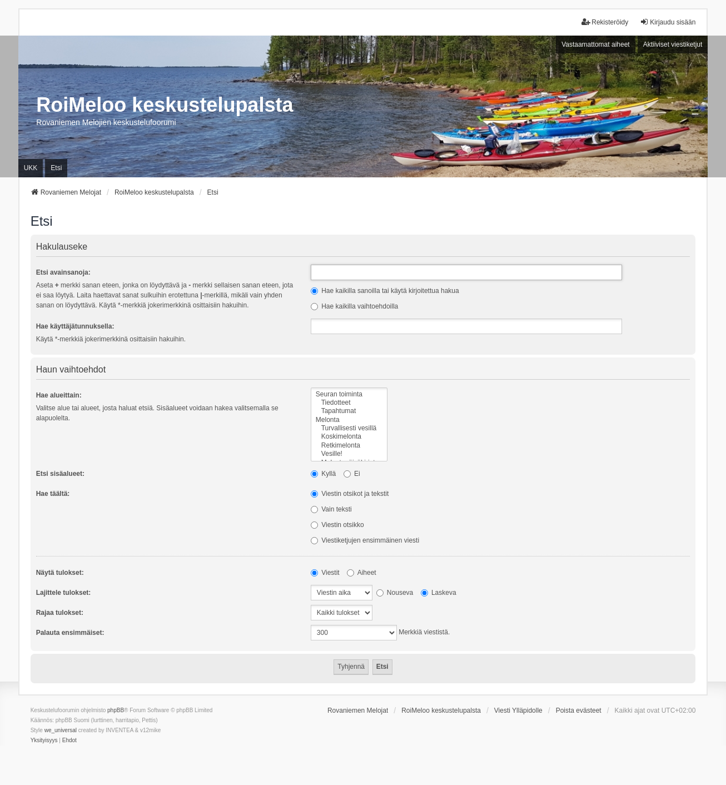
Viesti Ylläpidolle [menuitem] (518, 710)
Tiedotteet (349, 403)
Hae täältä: (53, 494)
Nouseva (395, 593)
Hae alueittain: (59, 395)
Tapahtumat (349, 411)
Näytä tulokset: (60, 573)
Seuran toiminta (349, 394)
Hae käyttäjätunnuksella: (75, 326)
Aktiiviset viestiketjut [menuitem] (673, 44)
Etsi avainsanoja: (63, 272)
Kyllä (323, 474)
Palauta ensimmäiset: (70, 633)
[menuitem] (44, 741)
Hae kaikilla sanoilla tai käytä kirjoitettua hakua (385, 291)
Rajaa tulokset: (59, 613)
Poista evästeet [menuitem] (578, 710)
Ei (352, 474)
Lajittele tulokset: (63, 593)
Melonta (349, 420)
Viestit (325, 573)
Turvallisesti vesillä (349, 428)
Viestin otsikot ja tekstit (350, 494)
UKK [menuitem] (31, 168)
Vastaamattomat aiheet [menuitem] (595, 44)
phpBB (115, 710)
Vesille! (349, 454)
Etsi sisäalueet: (60, 474)
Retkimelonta (349, 445)
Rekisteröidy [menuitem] (604, 22)
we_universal (60, 730)
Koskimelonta (349, 437)
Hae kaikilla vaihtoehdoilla (354, 306)
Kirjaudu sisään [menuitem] (667, 22)
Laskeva (438, 593)
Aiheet (361, 573)
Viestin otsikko (337, 525)
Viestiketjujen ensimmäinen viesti (365, 540)
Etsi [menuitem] (56, 168)
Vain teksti (331, 509)
